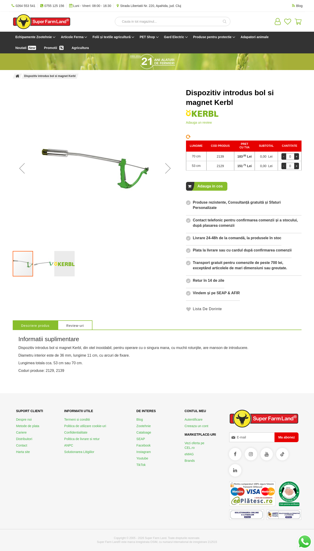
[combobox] (172, 21)
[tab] (35, 325)
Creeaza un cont (196, 426)
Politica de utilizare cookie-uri (85, 426)
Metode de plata (27, 426)
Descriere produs (35, 326)
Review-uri (75, 326)
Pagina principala (17, 76)
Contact (21, 445)
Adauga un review (199, 122)
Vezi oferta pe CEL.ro (194, 445)
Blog (139, 419)
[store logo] (41, 21)
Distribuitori (24, 439)
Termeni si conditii (77, 419)
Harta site (23, 452)
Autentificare (194, 419)
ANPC (68, 445)
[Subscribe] (286, 437)
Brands (190, 460)
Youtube (142, 458)
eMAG (189, 454)
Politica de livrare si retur (82, 439)
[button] (22, 168)
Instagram (143, 452)
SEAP (140, 439)
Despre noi (24, 419)
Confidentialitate (75, 432)
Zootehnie (143, 426)
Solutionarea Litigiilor (79, 452)
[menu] (157, 42)
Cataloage (143, 432)
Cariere (21, 432)
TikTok (141, 465)
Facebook (143, 445)
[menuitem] (35, 37)
